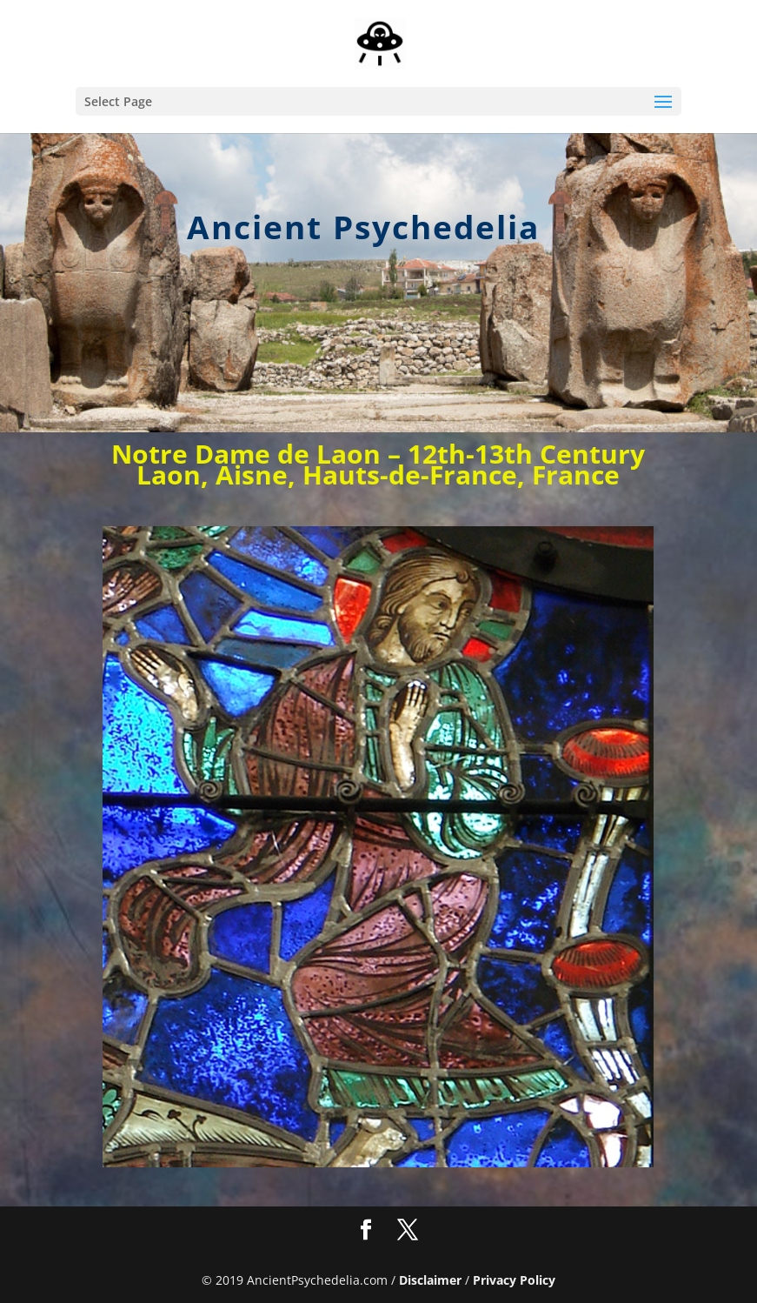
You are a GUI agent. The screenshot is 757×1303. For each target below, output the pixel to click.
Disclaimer (430, 1280)
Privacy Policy (514, 1280)
